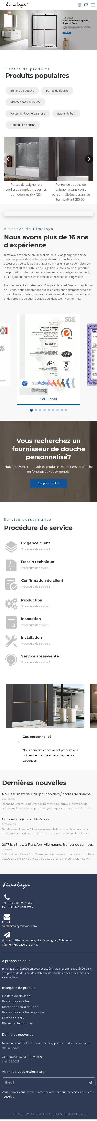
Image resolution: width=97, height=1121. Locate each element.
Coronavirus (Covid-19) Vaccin (25, 819)
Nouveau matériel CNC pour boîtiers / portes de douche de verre (46, 1043)
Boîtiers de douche (22, 90)
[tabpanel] (48, 354)
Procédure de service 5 (35, 625)
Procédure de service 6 (35, 643)
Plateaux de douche (22, 125)
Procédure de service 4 (35, 606)
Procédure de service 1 (35, 549)
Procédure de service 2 (35, 568)
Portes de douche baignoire (27, 113)
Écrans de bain (66, 113)
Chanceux (81, 1114)
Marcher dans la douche (25, 102)
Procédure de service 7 (35, 662)
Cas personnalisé (48, 483)
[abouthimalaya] (48, 213)
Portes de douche (57, 90)
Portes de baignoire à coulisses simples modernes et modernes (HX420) (26, 189)
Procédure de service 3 (35, 586)
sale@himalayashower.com (19, 926)
